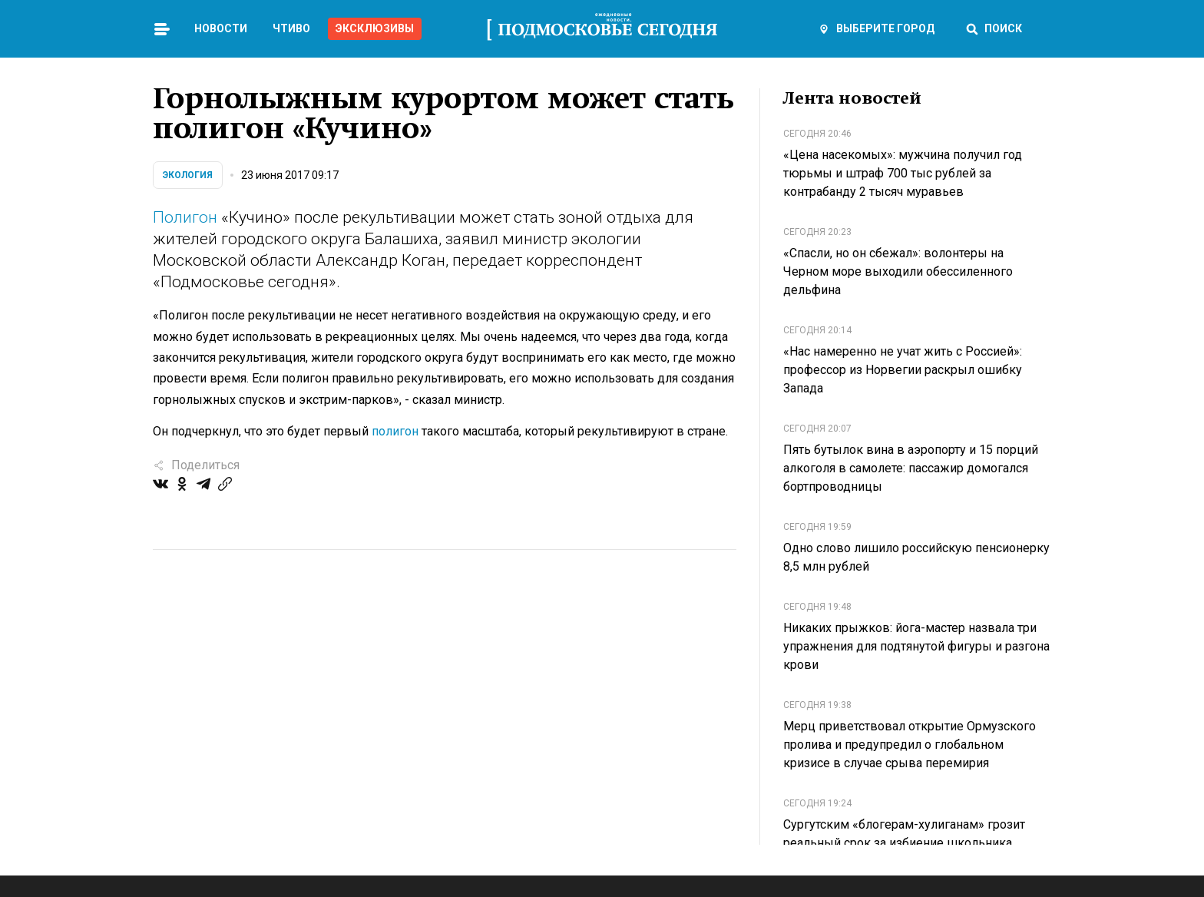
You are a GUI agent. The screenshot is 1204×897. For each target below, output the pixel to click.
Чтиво (291, 28)
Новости (220, 28)
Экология (188, 175)
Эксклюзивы (375, 28)
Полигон (185, 217)
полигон (395, 431)
